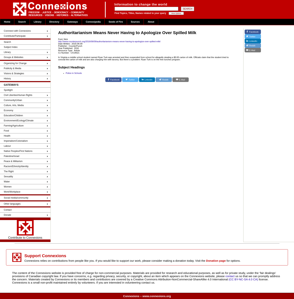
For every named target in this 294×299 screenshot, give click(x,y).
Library (37, 22)
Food (6, 130)
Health (7, 136)
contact (230, 276)
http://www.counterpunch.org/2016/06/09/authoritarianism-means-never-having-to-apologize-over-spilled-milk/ (109, 41)
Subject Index (11, 47)
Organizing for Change (15, 63)
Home (7, 22)
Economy (8, 110)
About (151, 22)
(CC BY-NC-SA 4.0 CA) (243, 279)
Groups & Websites (13, 57)
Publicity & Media (12, 68)
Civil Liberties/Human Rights (18, 95)
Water (7, 181)
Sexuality (8, 176)
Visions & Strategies (14, 73)
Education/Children (13, 115)
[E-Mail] (180, 79)
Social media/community (16, 198)
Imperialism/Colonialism (16, 141)
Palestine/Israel (11, 156)
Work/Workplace (12, 191)
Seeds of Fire (116, 22)
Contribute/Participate (15, 36)
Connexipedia (93, 22)
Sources (135, 22)
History (7, 78)
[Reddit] (164, 79)
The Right (9, 171)
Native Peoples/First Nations (18, 151)
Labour (7, 146)
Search (22, 22)
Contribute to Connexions (25, 229)
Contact (8, 210)
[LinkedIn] (147, 79)
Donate (7, 215)
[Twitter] (130, 79)
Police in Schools (74, 73)
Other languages (12, 204)
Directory (54, 22)
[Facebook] (113, 79)
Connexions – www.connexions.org (147, 296)
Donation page (216, 260)
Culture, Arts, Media (14, 105)
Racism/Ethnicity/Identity (16, 166)
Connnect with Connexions (17, 31)
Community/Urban (13, 100)
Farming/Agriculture (14, 125)
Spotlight (8, 90)
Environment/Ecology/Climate (18, 120)
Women (8, 186)
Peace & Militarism (13, 161)
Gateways (72, 22)
